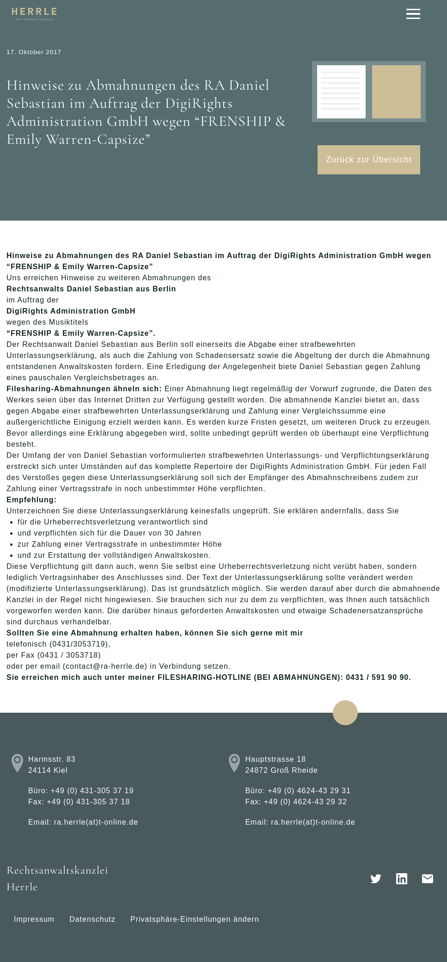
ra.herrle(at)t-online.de (96, 822)
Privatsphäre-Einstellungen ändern (194, 919)
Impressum (34, 919)
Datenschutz (92, 919)
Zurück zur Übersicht (369, 159)
